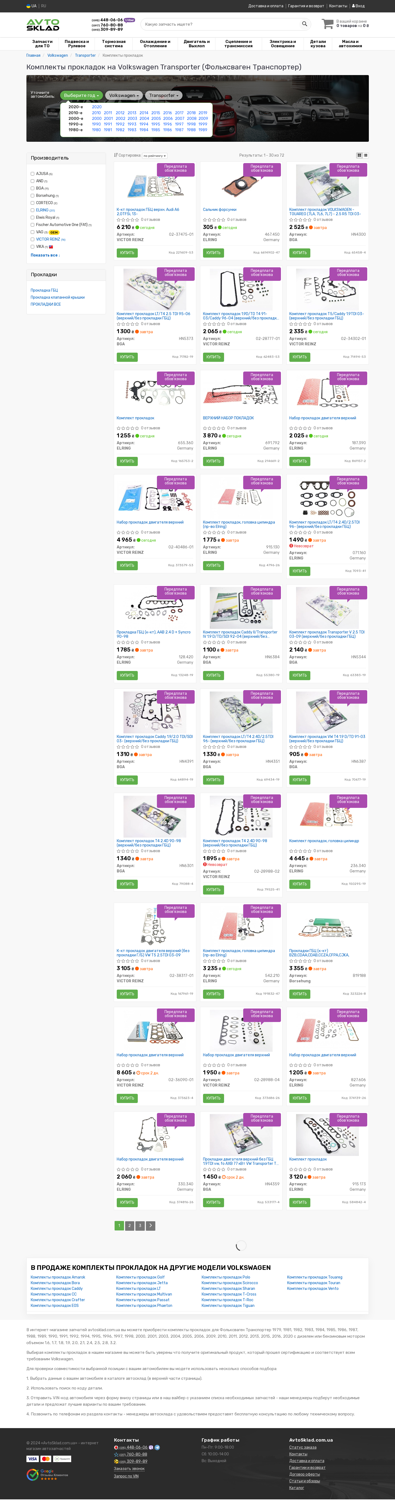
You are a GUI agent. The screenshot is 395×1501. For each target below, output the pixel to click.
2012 (120, 112)
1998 (191, 124)
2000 (97, 118)
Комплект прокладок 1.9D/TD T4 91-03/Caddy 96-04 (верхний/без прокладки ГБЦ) (241, 316)
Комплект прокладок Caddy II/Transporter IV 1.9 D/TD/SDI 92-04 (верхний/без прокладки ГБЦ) (240, 635)
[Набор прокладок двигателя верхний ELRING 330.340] (155, 1136)
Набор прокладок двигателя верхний (322, 418)
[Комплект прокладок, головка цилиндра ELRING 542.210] (241, 927)
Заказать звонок (129, 1470)
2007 (179, 118)
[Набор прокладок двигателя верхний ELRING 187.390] (327, 394)
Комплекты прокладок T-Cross (229, 1296)
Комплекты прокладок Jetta (142, 1284)
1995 (155, 124)
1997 (179, 124)
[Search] (304, 24)
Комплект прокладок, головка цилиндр (324, 842)
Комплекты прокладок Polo (226, 1279)
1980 (96, 129)
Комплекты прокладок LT (138, 1290)
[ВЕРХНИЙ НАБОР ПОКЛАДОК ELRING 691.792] (241, 391)
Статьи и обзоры (304, 1482)
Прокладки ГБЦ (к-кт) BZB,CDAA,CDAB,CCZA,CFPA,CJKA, (319, 954)
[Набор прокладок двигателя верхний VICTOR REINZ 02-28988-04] (241, 1032)
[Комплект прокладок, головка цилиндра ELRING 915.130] (241, 498)
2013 (132, 112)
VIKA (42, 246)
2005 (156, 118)
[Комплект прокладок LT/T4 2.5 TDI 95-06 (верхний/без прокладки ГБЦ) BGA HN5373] (154, 289)
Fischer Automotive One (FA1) (61, 224)
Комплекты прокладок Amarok (58, 1279)
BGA (40, 188)
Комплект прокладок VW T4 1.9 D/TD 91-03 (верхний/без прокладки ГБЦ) (327, 740)
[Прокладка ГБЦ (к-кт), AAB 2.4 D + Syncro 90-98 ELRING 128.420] (155, 608)
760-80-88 (107, 25)
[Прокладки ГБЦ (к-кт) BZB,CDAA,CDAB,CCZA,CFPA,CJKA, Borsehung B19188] (327, 927)
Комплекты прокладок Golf (140, 1279)
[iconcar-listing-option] (365, 155)
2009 (203, 118)
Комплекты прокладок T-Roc (227, 1301)
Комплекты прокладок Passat (143, 1301)
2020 (97, 107)
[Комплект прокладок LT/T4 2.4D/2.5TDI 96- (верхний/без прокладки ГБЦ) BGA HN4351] (241, 713)
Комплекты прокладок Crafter (58, 1301)
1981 (108, 129)
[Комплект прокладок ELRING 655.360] (155, 394)
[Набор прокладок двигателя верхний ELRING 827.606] (327, 1032)
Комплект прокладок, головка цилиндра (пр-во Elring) (239, 525)
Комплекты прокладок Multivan (144, 1296)
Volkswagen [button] (124, 95)
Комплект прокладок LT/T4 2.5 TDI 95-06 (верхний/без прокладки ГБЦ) (153, 316)
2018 (191, 112)
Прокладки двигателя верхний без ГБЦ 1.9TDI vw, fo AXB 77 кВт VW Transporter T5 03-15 (241, 1163)
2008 (192, 118)
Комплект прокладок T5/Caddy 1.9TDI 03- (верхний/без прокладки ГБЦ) (326, 316)
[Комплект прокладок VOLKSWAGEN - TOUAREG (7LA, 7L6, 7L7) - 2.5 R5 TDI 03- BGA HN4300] (327, 185)
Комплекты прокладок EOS (55, 1307)
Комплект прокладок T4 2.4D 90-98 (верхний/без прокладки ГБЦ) (149, 844)
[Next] (151, 1227)
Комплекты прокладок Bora (55, 1284)
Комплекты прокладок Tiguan (228, 1307)
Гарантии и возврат (307, 1469)
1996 (167, 124)
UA (31, 6)
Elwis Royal (45, 217)
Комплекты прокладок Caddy (57, 1290)
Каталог (296, 1489)
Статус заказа (303, 1449)
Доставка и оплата (265, 6)
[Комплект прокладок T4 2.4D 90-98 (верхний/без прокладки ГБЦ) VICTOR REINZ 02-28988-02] (241, 817)
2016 (167, 112)
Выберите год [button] (81, 95)
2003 (132, 118)
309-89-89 (107, 29)
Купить (127, 252)
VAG (45, 232)
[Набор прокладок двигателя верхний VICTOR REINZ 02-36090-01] (155, 1032)
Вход (358, 6)
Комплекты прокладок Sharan (228, 1290)
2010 (96, 112)
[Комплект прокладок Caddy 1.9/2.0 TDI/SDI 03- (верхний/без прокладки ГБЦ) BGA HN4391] (154, 713)
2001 (108, 118)
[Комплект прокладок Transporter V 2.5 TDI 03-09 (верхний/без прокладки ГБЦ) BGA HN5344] (327, 608)
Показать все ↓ (45, 255)
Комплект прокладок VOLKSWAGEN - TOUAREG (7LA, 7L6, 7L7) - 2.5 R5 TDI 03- (325, 211)
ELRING (45, 210)
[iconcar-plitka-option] (359, 155)
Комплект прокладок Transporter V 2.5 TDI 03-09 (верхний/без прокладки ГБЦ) (327, 635)
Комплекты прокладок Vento (313, 1290)
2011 (108, 112)
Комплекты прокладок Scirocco (230, 1284)
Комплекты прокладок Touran (313, 1284)
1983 (132, 129)
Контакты (338, 6)
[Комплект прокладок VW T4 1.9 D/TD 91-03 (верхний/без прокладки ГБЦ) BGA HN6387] (327, 713)
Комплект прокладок (135, 418)
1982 (120, 129)
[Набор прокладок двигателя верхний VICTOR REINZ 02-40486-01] (155, 496)
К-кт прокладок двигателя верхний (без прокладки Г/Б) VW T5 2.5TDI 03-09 (153, 954)
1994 (143, 124)
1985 (155, 129)
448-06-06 (108, 20)
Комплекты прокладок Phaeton (144, 1307)
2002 (120, 118)
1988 (191, 129)
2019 (202, 112)
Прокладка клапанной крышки (58, 297)
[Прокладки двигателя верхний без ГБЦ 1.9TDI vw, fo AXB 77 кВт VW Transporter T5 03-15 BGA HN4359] (241, 1136)
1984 (143, 129)
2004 (144, 118)
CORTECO (44, 203)
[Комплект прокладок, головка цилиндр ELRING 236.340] (327, 817)
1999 (202, 124)
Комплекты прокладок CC (54, 1296)
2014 (143, 112)
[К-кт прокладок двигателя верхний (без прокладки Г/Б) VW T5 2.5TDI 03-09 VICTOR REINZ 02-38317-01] (155, 927)
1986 (167, 129)
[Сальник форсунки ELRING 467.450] (241, 185)
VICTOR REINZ (51, 239)
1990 (96, 124)
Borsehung (45, 195)
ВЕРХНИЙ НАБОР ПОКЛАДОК (228, 418)
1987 (179, 129)
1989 (202, 129)
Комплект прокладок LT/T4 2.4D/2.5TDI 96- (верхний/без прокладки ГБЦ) (324, 525)
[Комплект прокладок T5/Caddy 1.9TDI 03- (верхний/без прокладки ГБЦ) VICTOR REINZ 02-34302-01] (327, 289)
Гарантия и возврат (306, 6)
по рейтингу (155, 155)
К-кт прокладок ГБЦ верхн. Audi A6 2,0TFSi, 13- (148, 211)
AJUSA (42, 173)
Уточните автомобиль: (43, 94)
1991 (108, 124)
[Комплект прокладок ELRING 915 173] (327, 1136)
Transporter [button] (163, 95)
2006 (168, 118)
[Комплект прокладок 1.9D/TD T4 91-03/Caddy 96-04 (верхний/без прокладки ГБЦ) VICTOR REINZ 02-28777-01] (241, 289)
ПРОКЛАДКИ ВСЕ (46, 304)
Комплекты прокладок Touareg (314, 1279)
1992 (120, 124)
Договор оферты (304, 1476)
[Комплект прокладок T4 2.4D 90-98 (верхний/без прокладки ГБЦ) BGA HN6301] (154, 817)
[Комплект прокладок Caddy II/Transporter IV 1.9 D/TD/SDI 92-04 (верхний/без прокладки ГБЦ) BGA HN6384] (241, 608)
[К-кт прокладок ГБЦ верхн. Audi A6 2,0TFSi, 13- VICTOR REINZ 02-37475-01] (155, 185)
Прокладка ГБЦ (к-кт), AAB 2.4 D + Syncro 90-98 (154, 635)
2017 (179, 112)
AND (39, 181)
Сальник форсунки (219, 209)
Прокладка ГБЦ (44, 290)
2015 (155, 112)
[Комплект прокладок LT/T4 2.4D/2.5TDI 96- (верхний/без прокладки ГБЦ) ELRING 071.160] (327, 498)
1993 (132, 124)
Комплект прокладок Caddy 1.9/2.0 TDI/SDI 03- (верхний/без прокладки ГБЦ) (155, 740)
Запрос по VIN (126, 1478)
